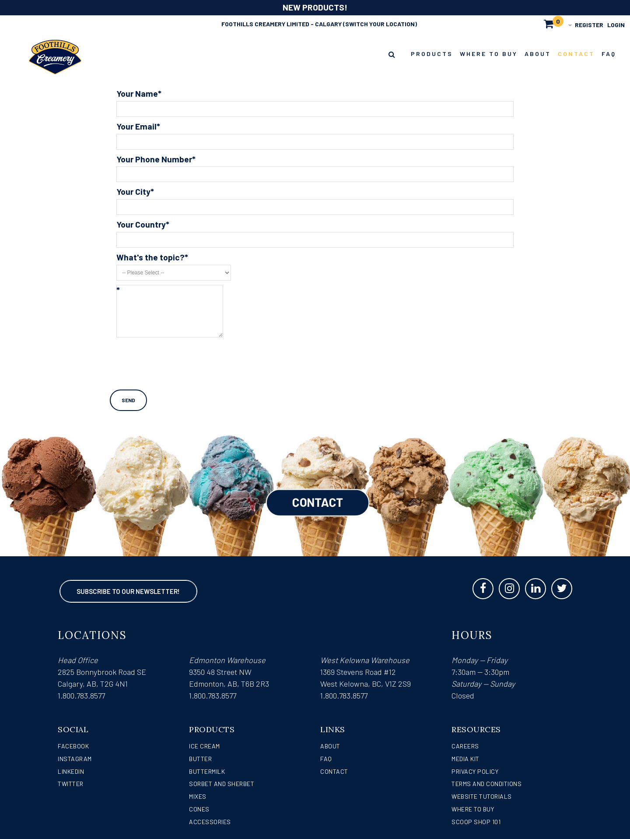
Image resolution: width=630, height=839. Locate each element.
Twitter (71, 783)
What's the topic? (150, 257)
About (330, 746)
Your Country (141, 224)
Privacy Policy (475, 771)
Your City (133, 192)
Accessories (210, 821)
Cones (199, 809)
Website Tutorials (482, 796)
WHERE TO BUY (473, 809)
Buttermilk (207, 771)
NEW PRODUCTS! (315, 7)
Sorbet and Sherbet (221, 783)
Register (589, 24)
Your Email (136, 126)
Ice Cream (204, 746)
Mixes (197, 796)
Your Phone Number (154, 159)
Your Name (137, 94)
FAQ (326, 758)
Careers (465, 746)
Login (616, 24)
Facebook (73, 746)
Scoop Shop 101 (476, 821)
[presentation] (182, 358)
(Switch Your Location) (380, 24)
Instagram (75, 758)
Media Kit (466, 758)
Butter (200, 758)
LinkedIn (71, 771)
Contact (334, 771)
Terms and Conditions (487, 783)
